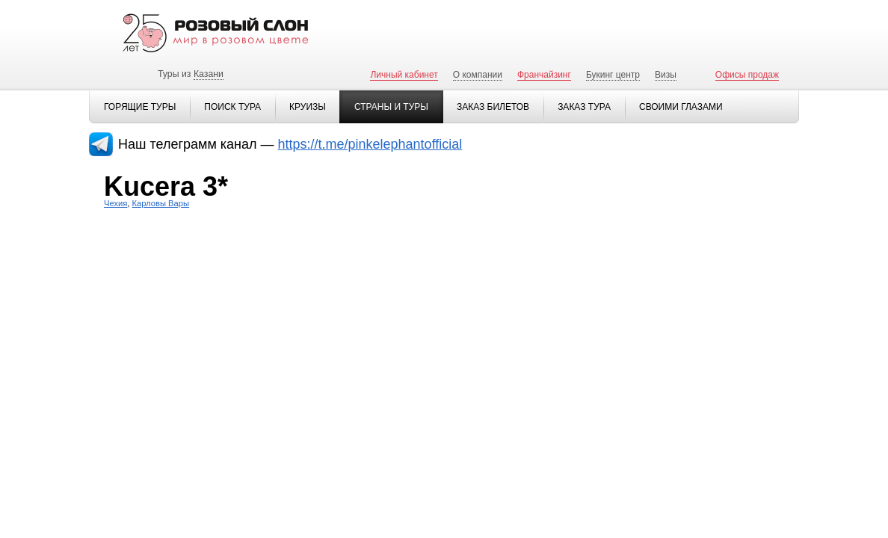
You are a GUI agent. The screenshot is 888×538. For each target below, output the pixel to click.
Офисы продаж (747, 74)
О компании (477, 74)
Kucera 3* (166, 186)
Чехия (115, 203)
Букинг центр (613, 74)
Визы (665, 74)
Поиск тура (232, 107)
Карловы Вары (161, 203)
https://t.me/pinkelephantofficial (370, 144)
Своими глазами (681, 107)
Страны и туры (391, 107)
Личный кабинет (403, 74)
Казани (208, 74)
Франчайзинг (544, 74)
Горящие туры (140, 107)
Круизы (307, 107)
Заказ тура (584, 107)
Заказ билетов (493, 107)
